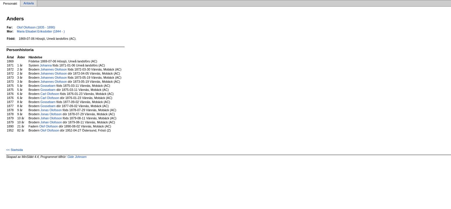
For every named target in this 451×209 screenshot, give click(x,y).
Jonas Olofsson (51, 110)
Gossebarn (47, 85)
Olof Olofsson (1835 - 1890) (36, 27)
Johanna (46, 65)
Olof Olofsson (48, 126)
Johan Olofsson (51, 118)
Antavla (29, 3)
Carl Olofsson (49, 94)
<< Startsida (14, 150)
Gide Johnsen (77, 156)
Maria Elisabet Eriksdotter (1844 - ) (41, 31)
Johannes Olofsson (53, 69)
